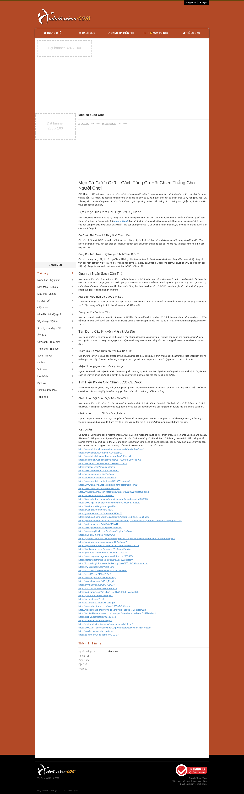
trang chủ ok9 (120, 221)
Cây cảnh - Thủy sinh (55, 342)
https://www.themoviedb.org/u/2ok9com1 (98, 470)
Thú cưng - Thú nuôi (55, 348)
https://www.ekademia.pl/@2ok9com (96, 474)
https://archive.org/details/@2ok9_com (97, 617)
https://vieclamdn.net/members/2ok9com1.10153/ (102, 463)
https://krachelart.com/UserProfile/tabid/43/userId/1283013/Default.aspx (113, 517)
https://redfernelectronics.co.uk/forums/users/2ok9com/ (105, 560)
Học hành (55, 376)
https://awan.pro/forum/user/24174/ (95, 509)
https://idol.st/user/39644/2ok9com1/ (96, 495)
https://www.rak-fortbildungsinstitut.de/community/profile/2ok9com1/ (111, 449)
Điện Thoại (84, 660)
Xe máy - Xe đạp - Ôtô (55, 328)
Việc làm (55, 369)
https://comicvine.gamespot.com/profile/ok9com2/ (102, 542)
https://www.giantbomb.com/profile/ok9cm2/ (100, 527)
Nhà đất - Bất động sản (55, 314)
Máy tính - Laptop (55, 293)
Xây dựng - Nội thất (55, 321)
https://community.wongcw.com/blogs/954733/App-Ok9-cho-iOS (110, 459)
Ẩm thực (55, 335)
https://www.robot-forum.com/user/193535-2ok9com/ (104, 606)
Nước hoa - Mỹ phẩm (55, 280)
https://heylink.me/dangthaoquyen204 (97, 506)
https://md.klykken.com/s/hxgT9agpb (96, 602)
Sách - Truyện (55, 355)
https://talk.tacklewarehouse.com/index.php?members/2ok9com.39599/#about (117, 613)
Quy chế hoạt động (198, 778)
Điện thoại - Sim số (55, 287)
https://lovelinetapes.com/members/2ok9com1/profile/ (104, 549)
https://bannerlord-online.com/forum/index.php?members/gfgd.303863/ (113, 499)
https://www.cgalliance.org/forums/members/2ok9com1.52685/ (109, 502)
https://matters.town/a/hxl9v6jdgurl (95, 620)
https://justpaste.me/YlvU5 (91, 599)
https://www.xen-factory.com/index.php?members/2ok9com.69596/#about (114, 627)
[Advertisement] (158, 16)
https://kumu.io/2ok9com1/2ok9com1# (97, 477)
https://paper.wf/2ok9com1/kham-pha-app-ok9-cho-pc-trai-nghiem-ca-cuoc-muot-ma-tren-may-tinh (126, 538)
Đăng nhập (191, 2)
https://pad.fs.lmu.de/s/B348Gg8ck (95, 595)
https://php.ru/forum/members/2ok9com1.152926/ (102, 552)
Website (82, 668)
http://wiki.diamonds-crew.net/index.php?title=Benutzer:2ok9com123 (112, 610)
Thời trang (55, 273)
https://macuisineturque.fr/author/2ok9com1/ (100, 452)
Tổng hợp (55, 396)
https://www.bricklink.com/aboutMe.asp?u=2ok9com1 (104, 456)
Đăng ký (204, 2)
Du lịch (55, 362)
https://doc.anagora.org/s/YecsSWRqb (97, 577)
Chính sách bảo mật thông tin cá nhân (189, 781)
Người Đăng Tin (86, 651)
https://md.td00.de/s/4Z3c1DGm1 (94, 574)
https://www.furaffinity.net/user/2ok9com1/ (99, 488)
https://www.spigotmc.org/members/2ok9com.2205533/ (105, 556)
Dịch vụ (55, 383)
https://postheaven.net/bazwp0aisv (95, 631)
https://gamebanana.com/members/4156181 (100, 513)
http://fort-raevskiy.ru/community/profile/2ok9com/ (102, 570)
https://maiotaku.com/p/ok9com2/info (96, 467)
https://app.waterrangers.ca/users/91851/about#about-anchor (108, 545)
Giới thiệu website (55, 390)
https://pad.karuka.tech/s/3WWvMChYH (98, 524)
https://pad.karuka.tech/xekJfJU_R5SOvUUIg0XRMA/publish (108, 592)
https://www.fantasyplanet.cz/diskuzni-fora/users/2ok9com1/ (108, 485)
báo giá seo (56, 791)
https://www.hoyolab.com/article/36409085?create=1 (104, 481)
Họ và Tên (84, 655)
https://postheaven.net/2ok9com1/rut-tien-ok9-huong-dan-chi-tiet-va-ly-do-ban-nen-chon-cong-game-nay (130, 520)
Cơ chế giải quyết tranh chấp (193, 784)
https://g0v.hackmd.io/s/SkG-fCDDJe (96, 584)
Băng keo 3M (42, 791)
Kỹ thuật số (55, 300)
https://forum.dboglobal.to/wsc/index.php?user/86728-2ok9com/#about (113, 563)
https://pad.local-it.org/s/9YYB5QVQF (96, 535)
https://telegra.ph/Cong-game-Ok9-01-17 (98, 634)
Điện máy (55, 307)
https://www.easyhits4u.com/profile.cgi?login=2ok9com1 (106, 531)
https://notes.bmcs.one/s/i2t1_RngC (96, 581)
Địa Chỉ (82, 664)
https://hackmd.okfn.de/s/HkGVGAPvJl (97, 588)
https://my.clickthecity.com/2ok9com (96, 567)
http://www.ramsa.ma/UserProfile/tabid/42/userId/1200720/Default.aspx (113, 492)
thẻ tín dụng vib (71, 791)
